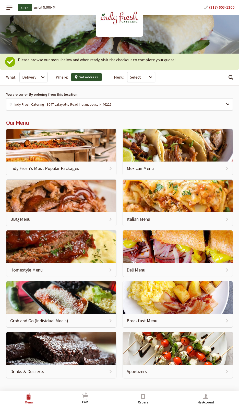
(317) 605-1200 (221, 7)
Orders (143, 398)
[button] (119, 104)
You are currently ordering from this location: (42, 94)
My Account (205, 398)
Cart (85, 398)
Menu (29, 398)
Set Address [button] (86, 77)
